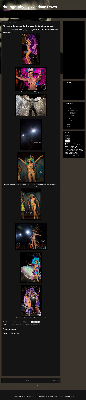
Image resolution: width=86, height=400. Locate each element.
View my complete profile (72, 156)
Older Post (55, 380)
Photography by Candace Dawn (29, 7)
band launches (11, 324)
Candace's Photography (74, 144)
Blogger (73, 396)
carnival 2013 (19, 324)
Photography (36, 324)
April (69, 118)
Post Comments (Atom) (34, 385)
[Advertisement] (72, 49)
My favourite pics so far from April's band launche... (73, 113)
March (70, 121)
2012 (68, 124)
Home (27, 380)
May (69, 108)
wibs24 (61, 396)
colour (25, 324)
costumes (30, 324)
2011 (68, 126)
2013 (68, 106)
